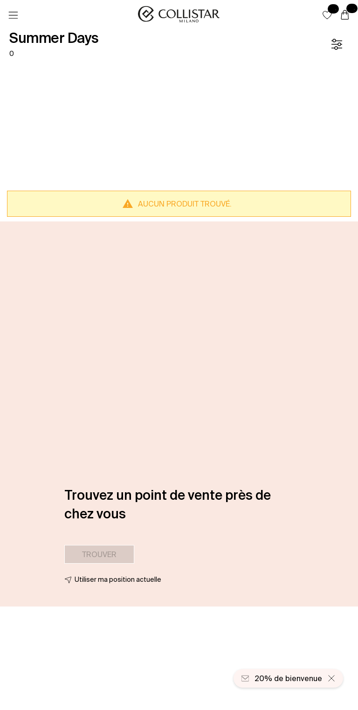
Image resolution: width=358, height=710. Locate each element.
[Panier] (345, 15)
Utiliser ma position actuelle (118, 579)
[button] (327, 15)
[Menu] (13, 15)
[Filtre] (337, 44)
